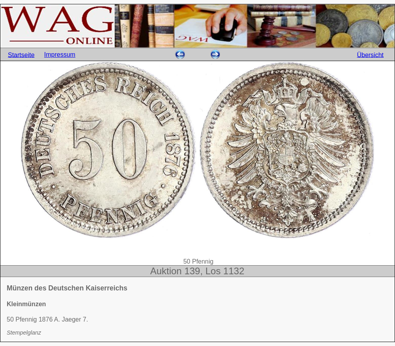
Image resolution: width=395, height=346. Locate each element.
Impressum (59, 54)
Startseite (21, 54)
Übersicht (370, 54)
